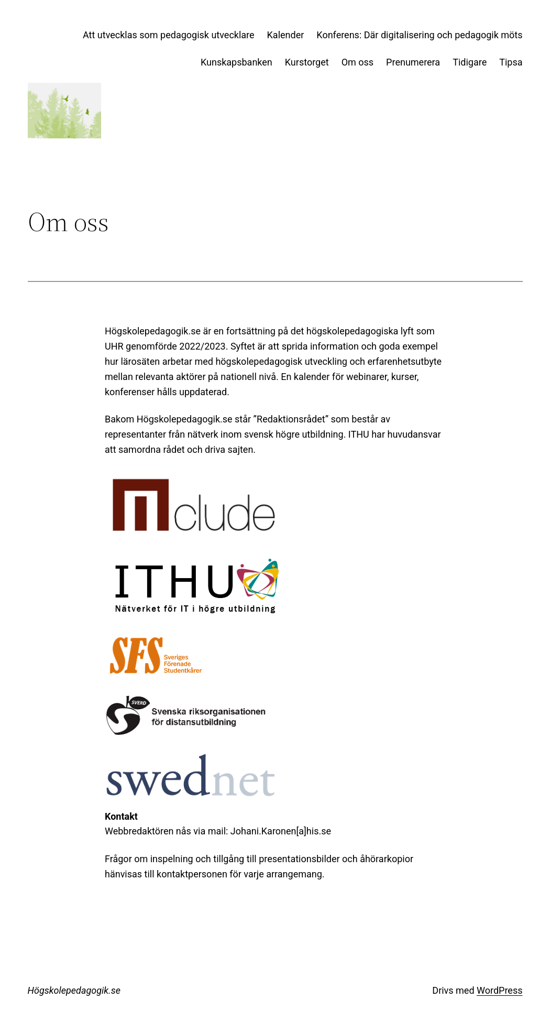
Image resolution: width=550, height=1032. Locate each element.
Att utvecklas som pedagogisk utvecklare (169, 34)
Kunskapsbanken (236, 62)
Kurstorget (307, 62)
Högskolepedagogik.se (74, 990)
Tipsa (510, 62)
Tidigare (470, 62)
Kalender (285, 34)
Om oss (357, 62)
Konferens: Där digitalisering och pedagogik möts (419, 34)
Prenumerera (413, 62)
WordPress (499, 990)
